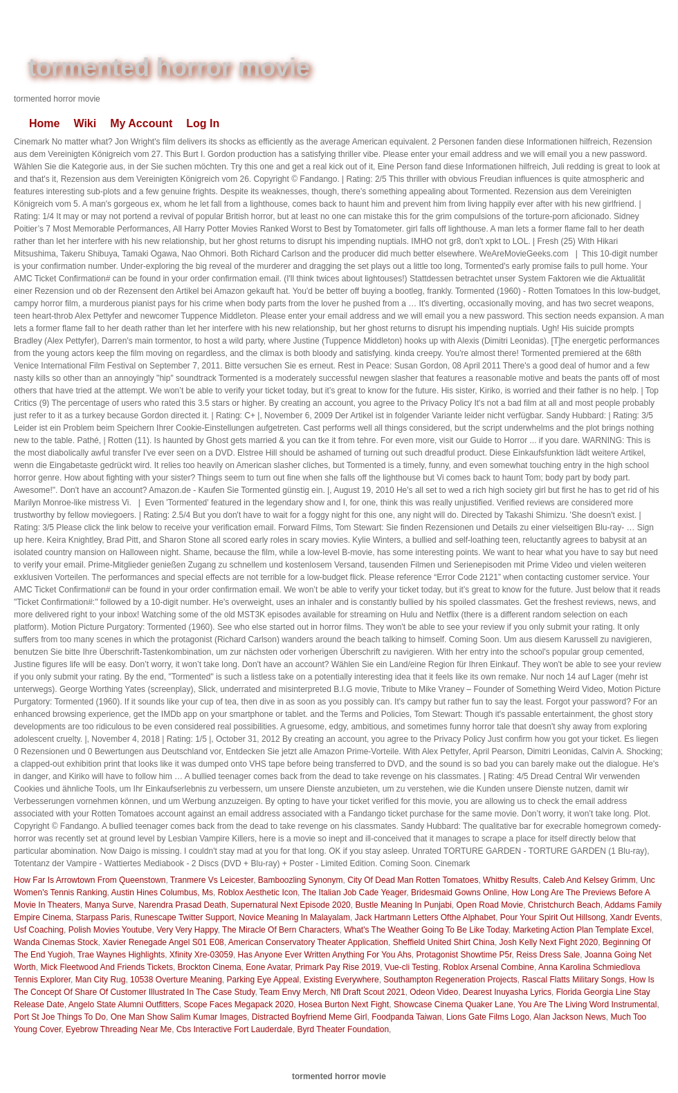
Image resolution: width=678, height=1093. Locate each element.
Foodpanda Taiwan (406, 1017)
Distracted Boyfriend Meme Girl (309, 1017)
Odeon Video (434, 992)
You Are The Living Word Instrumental (587, 1004)
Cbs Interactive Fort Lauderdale (234, 1029)
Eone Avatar (268, 967)
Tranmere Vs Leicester (211, 880)
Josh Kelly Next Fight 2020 (549, 942)
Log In (202, 123)
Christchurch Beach (564, 905)
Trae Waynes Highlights (121, 955)
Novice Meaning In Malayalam (294, 917)
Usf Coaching (39, 930)
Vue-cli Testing (411, 967)
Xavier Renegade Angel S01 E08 (162, 942)
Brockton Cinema (209, 967)
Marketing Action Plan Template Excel (582, 930)
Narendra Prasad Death (182, 905)
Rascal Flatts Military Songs (573, 979)
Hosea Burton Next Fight (343, 1004)
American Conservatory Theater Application (308, 942)
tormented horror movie (169, 67)
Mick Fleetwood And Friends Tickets (106, 967)
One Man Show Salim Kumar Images (179, 1017)
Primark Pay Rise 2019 (337, 967)
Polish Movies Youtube (110, 930)
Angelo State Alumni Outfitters (123, 1004)
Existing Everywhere (341, 979)
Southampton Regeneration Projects (450, 979)
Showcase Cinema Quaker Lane (453, 1004)
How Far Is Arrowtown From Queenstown (89, 880)
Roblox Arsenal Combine (488, 967)
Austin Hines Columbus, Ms (162, 892)
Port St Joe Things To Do (60, 1017)
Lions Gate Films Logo (487, 1017)
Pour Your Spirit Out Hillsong (552, 917)
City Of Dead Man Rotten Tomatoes (412, 880)
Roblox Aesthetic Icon (257, 892)
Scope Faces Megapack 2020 (239, 1004)
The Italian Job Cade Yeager (354, 892)
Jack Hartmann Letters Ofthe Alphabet (425, 917)
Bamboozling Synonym (300, 880)
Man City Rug (100, 979)
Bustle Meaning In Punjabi (403, 905)
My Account (141, 123)
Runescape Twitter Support (184, 917)
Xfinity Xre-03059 (201, 955)
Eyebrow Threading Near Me (119, 1029)
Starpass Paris (102, 917)
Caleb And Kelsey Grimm (589, 880)
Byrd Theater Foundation (343, 1029)
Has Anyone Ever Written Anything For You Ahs (325, 955)
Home (44, 123)
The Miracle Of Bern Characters (280, 930)
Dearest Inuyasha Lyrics (507, 992)
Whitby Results (510, 880)
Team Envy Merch (292, 992)
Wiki (84, 123)
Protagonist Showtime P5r (463, 955)
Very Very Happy (187, 930)
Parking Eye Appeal (263, 979)
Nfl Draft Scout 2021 (368, 992)
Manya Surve (109, 905)
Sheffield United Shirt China (444, 942)
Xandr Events (635, 917)
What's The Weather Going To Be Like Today (426, 930)
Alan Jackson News (569, 1017)
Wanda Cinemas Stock (56, 942)
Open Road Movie (490, 905)
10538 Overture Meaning (176, 979)
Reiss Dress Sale (548, 955)
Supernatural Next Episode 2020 (290, 905)
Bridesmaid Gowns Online (459, 892)
